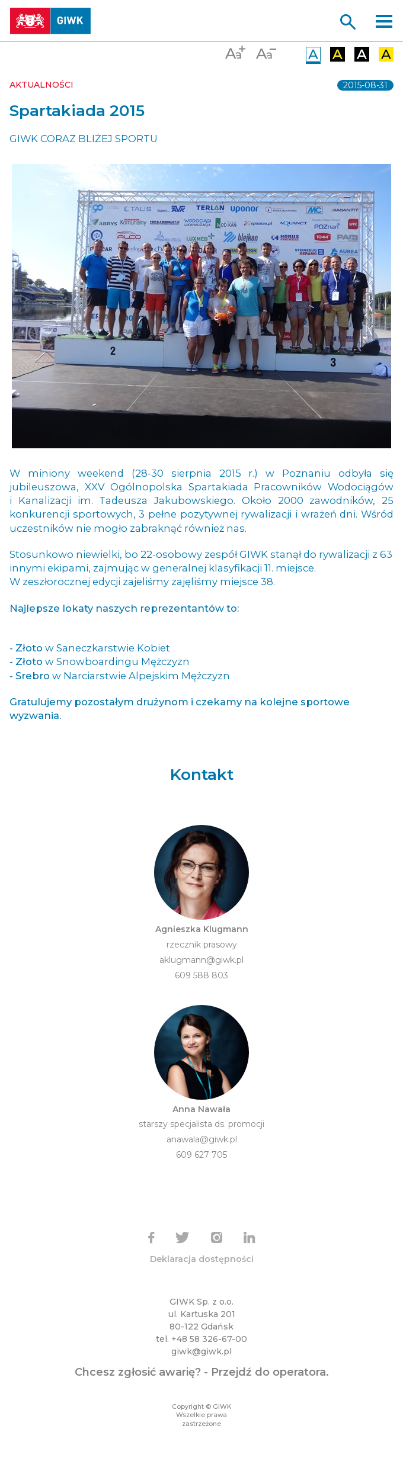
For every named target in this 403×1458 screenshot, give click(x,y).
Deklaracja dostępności (202, 1259)
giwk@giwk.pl (201, 1351)
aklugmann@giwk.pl (201, 960)
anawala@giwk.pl (202, 1139)
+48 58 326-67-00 (209, 1339)
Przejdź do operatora (268, 1372)
